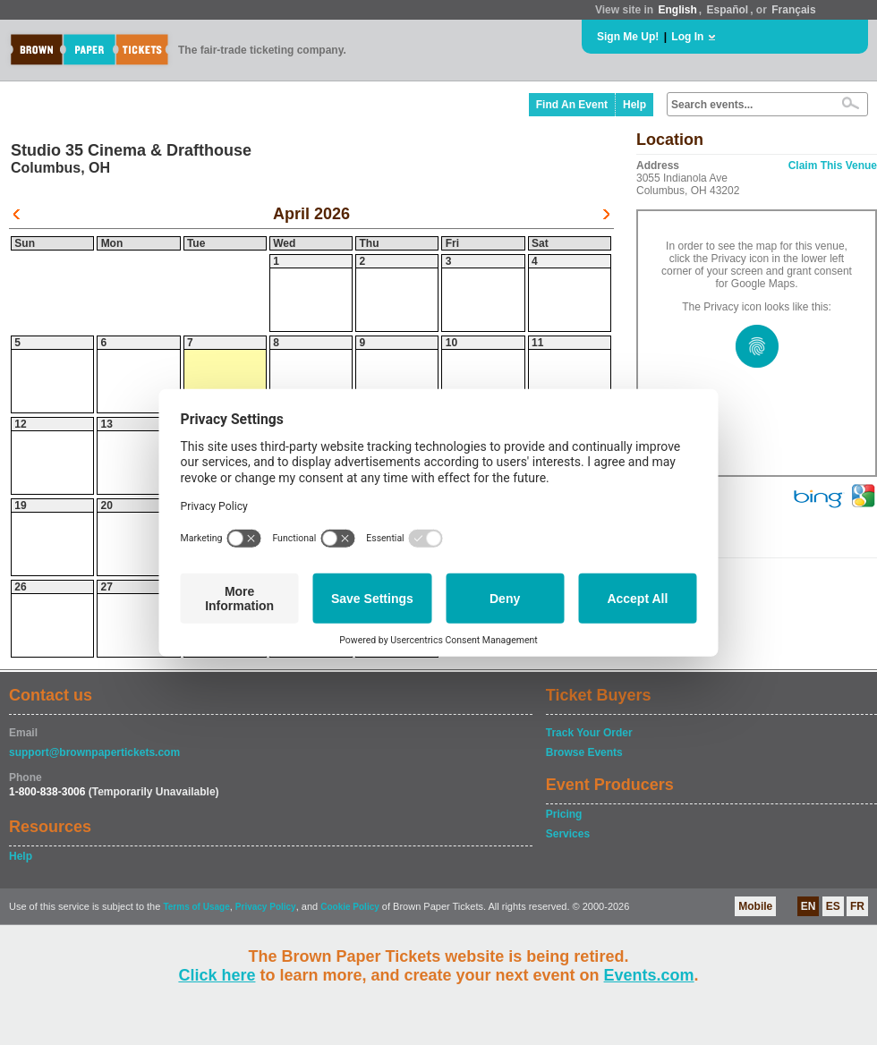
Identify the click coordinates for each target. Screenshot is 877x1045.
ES (833, 906)
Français (793, 10)
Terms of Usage (196, 907)
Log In (687, 36)
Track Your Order (589, 732)
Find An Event (572, 104)
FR (857, 906)
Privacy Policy (265, 907)
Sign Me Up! (628, 36)
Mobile (755, 906)
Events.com (649, 975)
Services (568, 834)
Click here (216, 975)
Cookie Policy (349, 907)
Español (728, 10)
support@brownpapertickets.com (94, 752)
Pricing (564, 814)
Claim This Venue (832, 165)
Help (634, 104)
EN (808, 906)
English (677, 10)
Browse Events (584, 752)
